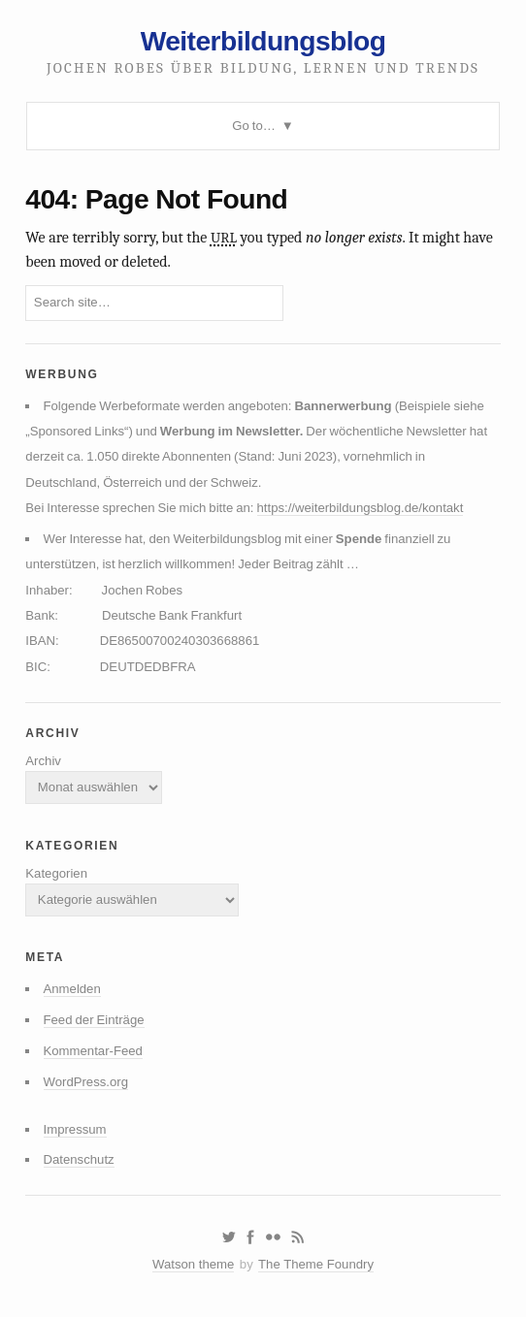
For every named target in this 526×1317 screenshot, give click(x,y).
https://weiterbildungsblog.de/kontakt (360, 507)
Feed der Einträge (94, 1019)
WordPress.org (86, 1082)
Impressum (75, 1129)
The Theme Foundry (316, 1264)
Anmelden (72, 988)
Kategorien (56, 873)
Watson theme (193, 1264)
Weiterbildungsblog (263, 40)
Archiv (43, 761)
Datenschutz (79, 1159)
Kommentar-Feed (93, 1051)
